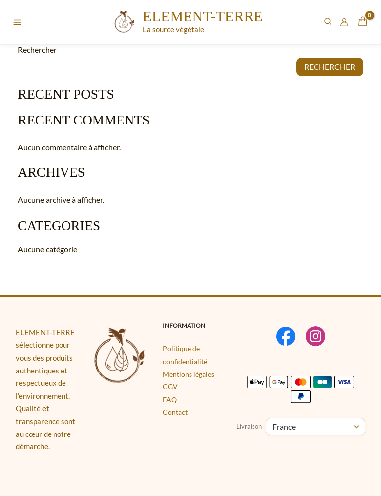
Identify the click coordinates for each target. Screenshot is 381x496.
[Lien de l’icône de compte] (344, 22)
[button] (328, 22)
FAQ (170, 399)
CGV (170, 386)
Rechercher (37, 49)
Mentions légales (188, 374)
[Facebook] (286, 336)
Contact (175, 412)
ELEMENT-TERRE (202, 16)
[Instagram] (315, 336)
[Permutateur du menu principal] (17, 22)
